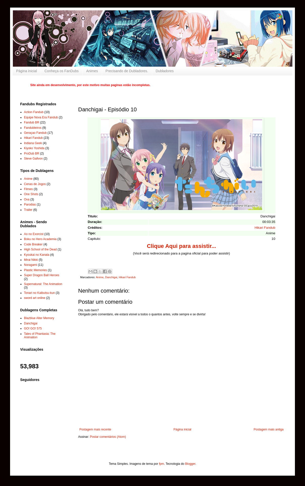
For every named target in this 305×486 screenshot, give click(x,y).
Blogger (190, 464)
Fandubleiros (32, 128)
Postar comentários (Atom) (108, 437)
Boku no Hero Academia (40, 239)
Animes (92, 71)
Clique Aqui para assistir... (181, 246)
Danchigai (111, 277)
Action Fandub (33, 112)
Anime (100, 277)
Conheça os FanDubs (62, 71)
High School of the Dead (40, 249)
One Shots (31, 194)
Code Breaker (33, 244)
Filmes (28, 189)
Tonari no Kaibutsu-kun (39, 293)
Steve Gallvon (33, 158)
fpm (161, 464)
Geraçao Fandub (35, 133)
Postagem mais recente (95, 429)
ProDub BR (31, 153)
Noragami (30, 265)
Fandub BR (31, 122)
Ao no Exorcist (33, 234)
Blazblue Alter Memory (39, 318)
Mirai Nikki (31, 260)
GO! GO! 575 (33, 328)
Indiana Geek (33, 143)
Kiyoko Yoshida (34, 148)
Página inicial (26, 71)
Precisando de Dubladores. (127, 71)
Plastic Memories (35, 270)
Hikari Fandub (265, 227)
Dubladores (165, 71)
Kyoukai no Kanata (36, 255)
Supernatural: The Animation (43, 284)
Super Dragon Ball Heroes (41, 275)
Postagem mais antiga (269, 429)
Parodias (30, 204)
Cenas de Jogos (35, 184)
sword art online (34, 298)
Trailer (28, 210)
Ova (26, 199)
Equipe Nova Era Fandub (41, 117)
